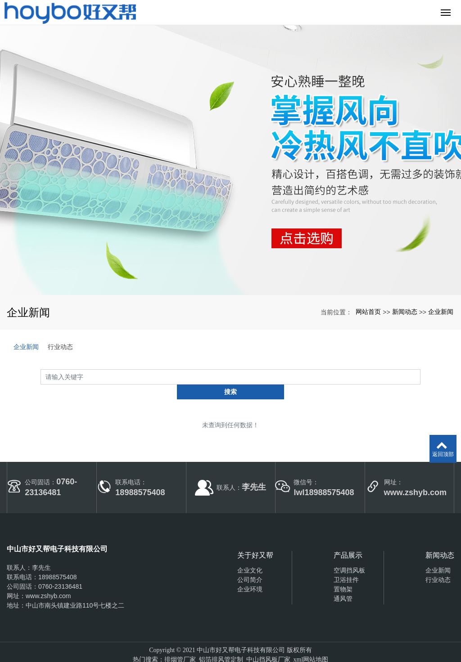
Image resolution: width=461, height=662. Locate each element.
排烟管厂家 (180, 644)
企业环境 (249, 573)
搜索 (420, 376)
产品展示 (348, 540)
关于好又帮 (255, 540)
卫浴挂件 (346, 564)
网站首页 (368, 311)
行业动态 (60, 346)
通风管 (343, 583)
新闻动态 (404, 311)
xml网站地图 (311, 644)
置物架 (343, 573)
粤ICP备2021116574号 (231, 654)
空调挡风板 (349, 555)
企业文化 (249, 555)
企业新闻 (440, 311)
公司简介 (249, 564)
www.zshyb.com (48, 581)
